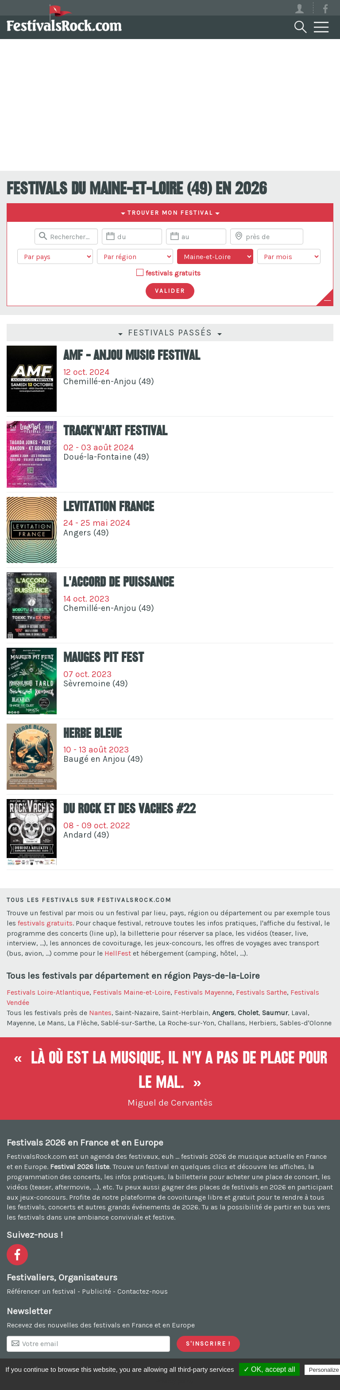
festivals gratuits (173, 273)
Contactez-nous (142, 1291)
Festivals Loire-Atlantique (48, 992)
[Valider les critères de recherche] (170, 291)
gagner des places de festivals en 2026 (224, 1187)
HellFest (117, 953)
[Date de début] (132, 236)
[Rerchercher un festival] (66, 236)
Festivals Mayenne (203, 992)
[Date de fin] (196, 236)
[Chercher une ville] (266, 236)
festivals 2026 (203, 1156)
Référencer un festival (41, 1291)
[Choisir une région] (135, 256)
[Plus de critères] (327, 300)
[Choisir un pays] (55, 256)
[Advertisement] (170, 104)
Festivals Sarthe (261, 992)
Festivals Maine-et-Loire (131, 992)
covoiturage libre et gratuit (211, 1197)
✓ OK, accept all (269, 1369)
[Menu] (321, 27)
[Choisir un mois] (289, 256)
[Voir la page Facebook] (325, 10)
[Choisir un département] (215, 256)
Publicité (96, 1291)
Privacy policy (174, 1381)
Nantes (100, 1012)
